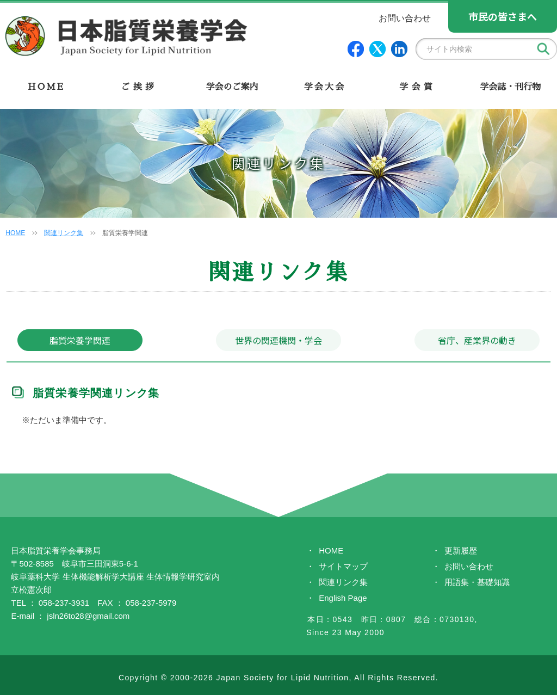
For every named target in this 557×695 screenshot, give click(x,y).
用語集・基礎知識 (477, 579)
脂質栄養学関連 (79, 340)
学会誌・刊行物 (510, 87)
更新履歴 (460, 547)
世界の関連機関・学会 (278, 340)
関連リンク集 (63, 233)
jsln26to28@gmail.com (88, 613)
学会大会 (325, 87)
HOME (46, 87)
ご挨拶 (139, 87)
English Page (343, 595)
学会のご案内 (232, 87)
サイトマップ (343, 563)
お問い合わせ (468, 563)
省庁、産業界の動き (477, 340)
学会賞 (417, 87)
